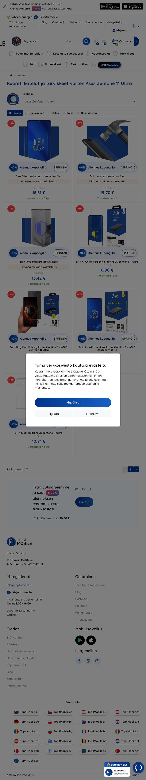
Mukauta (92, 414)
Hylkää (54, 414)
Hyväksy (73, 402)
